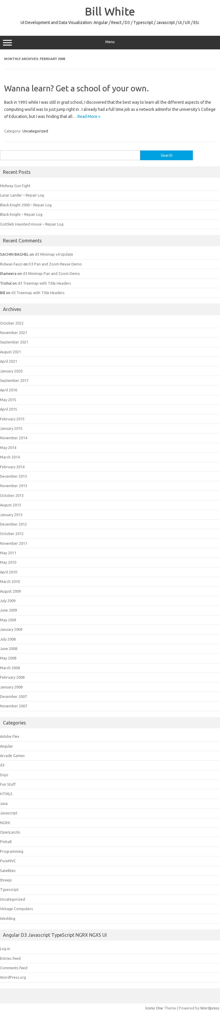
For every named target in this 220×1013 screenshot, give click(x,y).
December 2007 (13, 696)
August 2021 (10, 352)
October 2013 (12, 495)
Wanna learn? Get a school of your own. (76, 88)
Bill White (110, 11)
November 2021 (13, 332)
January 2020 (11, 371)
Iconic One (154, 1008)
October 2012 (12, 533)
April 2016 (8, 390)
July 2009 (8, 601)
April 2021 (8, 361)
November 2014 (13, 438)
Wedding (7, 918)
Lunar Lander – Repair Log (22, 195)
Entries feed (10, 958)
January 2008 (11, 687)
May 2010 (8, 562)
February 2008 (12, 677)
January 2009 (11, 629)
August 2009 (10, 591)
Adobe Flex (9, 736)
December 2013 (13, 476)
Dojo (4, 775)
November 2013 (13, 486)
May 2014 (8, 447)
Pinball (6, 841)
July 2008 (8, 639)
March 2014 (10, 457)
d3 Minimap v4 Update (54, 254)
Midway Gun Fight (15, 186)
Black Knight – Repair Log (21, 214)
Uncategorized (35, 131)
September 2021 (14, 342)
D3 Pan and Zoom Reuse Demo (55, 264)
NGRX (5, 823)
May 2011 (8, 553)
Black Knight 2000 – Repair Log (26, 205)
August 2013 (10, 505)
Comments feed (13, 968)
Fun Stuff (8, 784)
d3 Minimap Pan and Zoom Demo (51, 273)
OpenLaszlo (10, 832)
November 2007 (13, 706)
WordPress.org (13, 977)
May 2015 (8, 400)
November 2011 (13, 543)
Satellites (8, 870)
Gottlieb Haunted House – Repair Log (31, 224)
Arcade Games (12, 755)
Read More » (89, 116)
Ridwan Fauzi (11, 264)
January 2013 (11, 515)
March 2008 (10, 668)
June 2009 (8, 610)
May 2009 (8, 620)
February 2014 (12, 467)
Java (4, 803)
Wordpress (209, 1008)
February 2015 (12, 419)
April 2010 (8, 572)
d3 (2, 765)
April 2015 (8, 409)
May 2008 (8, 658)
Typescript (9, 889)
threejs (6, 880)
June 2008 (8, 648)
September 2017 (14, 380)
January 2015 (11, 428)
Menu (110, 43)
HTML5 (6, 794)
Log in (5, 948)
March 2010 (10, 581)
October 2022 (12, 323)
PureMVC (8, 861)
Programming (11, 851)
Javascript (8, 813)
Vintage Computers (16, 909)
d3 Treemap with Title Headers (44, 283)
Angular (6, 746)
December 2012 (13, 524)
